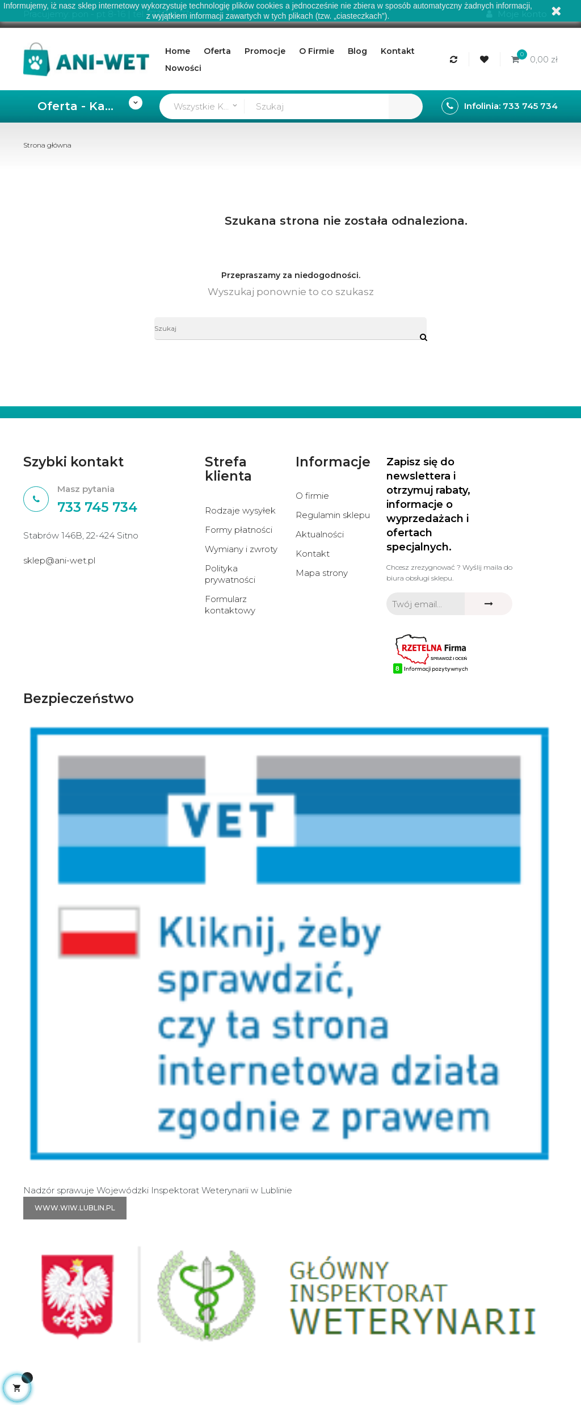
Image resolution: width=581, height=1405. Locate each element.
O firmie (312, 495)
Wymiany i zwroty (241, 549)
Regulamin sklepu (333, 515)
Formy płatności (238, 529)
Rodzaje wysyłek (240, 510)
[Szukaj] (290, 328)
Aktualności (320, 534)
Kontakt (313, 553)
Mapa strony (322, 572)
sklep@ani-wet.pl (59, 560)
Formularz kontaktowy (230, 605)
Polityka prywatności (230, 574)
